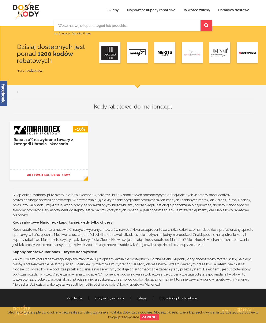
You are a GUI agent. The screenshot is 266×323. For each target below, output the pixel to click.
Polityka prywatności (109, 298)
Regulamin (74, 298)
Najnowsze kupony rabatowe (151, 10)
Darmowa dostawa (233, 10)
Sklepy (113, 10)
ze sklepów (33, 71)
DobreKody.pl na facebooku (179, 298)
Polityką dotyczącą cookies (130, 312)
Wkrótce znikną (197, 10)
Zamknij (149, 317)
